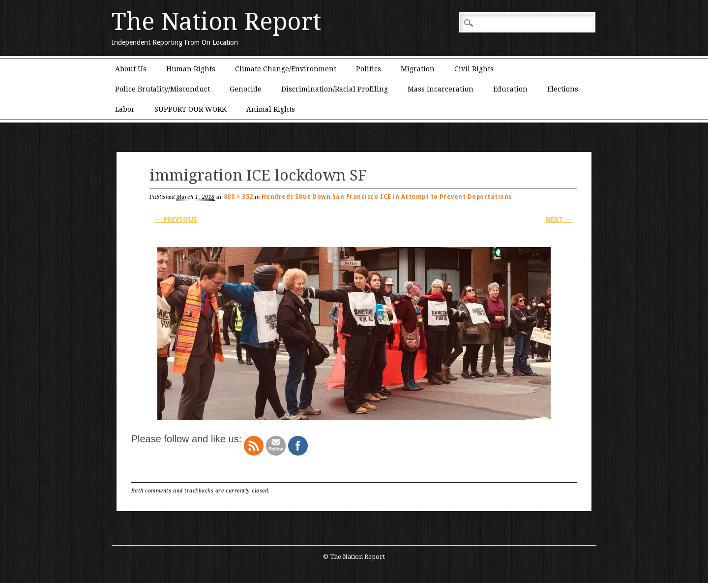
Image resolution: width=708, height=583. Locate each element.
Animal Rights (270, 109)
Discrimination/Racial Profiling (334, 89)
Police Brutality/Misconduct (162, 89)
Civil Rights (474, 69)
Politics (368, 69)
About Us (131, 69)
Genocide (246, 89)
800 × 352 (238, 196)
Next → (558, 219)
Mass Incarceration (440, 89)
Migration (418, 69)
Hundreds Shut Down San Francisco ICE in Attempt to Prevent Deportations (387, 196)
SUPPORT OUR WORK (190, 109)
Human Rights (190, 69)
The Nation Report (216, 21)
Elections (562, 89)
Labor (125, 109)
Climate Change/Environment (285, 69)
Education (510, 89)
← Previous (175, 219)
